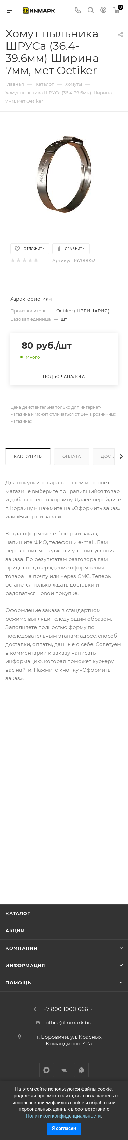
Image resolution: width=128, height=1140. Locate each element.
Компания (21, 948)
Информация (25, 965)
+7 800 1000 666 (65, 1009)
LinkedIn (46, 1070)
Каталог (17, 913)
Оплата (71, 456)
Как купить (28, 456)
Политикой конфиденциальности (63, 1116)
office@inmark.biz (69, 1022)
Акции (15, 930)
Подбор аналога (64, 376)
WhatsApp (81, 1070)
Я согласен (64, 1128)
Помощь (18, 982)
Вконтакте (64, 1070)
